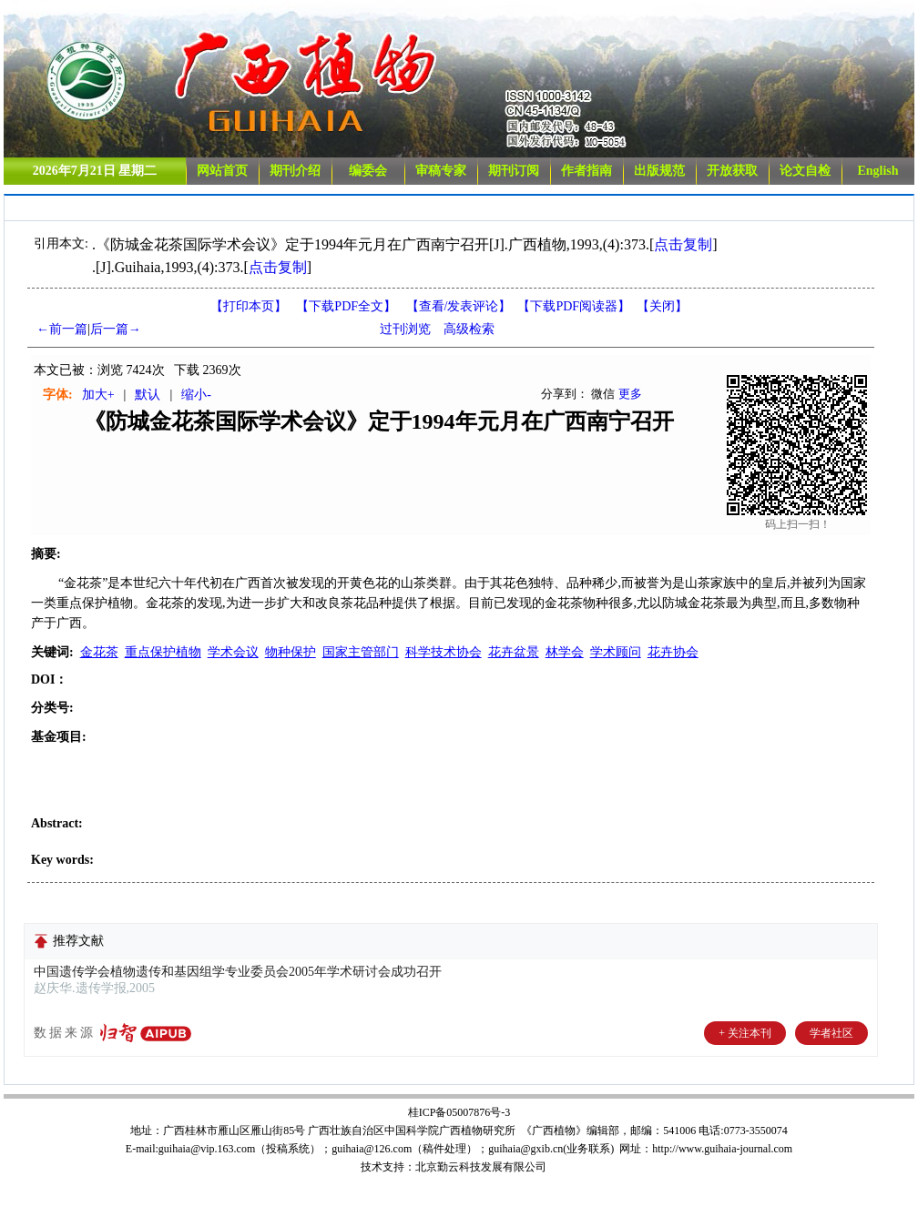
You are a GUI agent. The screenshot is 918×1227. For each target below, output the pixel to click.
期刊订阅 (513, 170)
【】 (459, 306)
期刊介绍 (295, 170)
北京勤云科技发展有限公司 (480, 1167)
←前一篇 (61, 329)
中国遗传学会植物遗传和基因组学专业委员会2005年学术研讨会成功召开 (238, 972)
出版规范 (659, 170)
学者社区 (831, 1033)
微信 (603, 394)
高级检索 (469, 329)
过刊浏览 (405, 329)
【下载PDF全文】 (346, 306)
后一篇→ (115, 329)
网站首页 (222, 170)
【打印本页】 (248, 306)
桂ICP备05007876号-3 (459, 1112)
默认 (147, 394)
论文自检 (805, 170)
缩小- (196, 394)
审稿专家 (440, 170)
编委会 (368, 170)
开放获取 (732, 170)
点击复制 (683, 244)
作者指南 (586, 170)
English (877, 170)
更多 (630, 394)
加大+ (98, 394)
